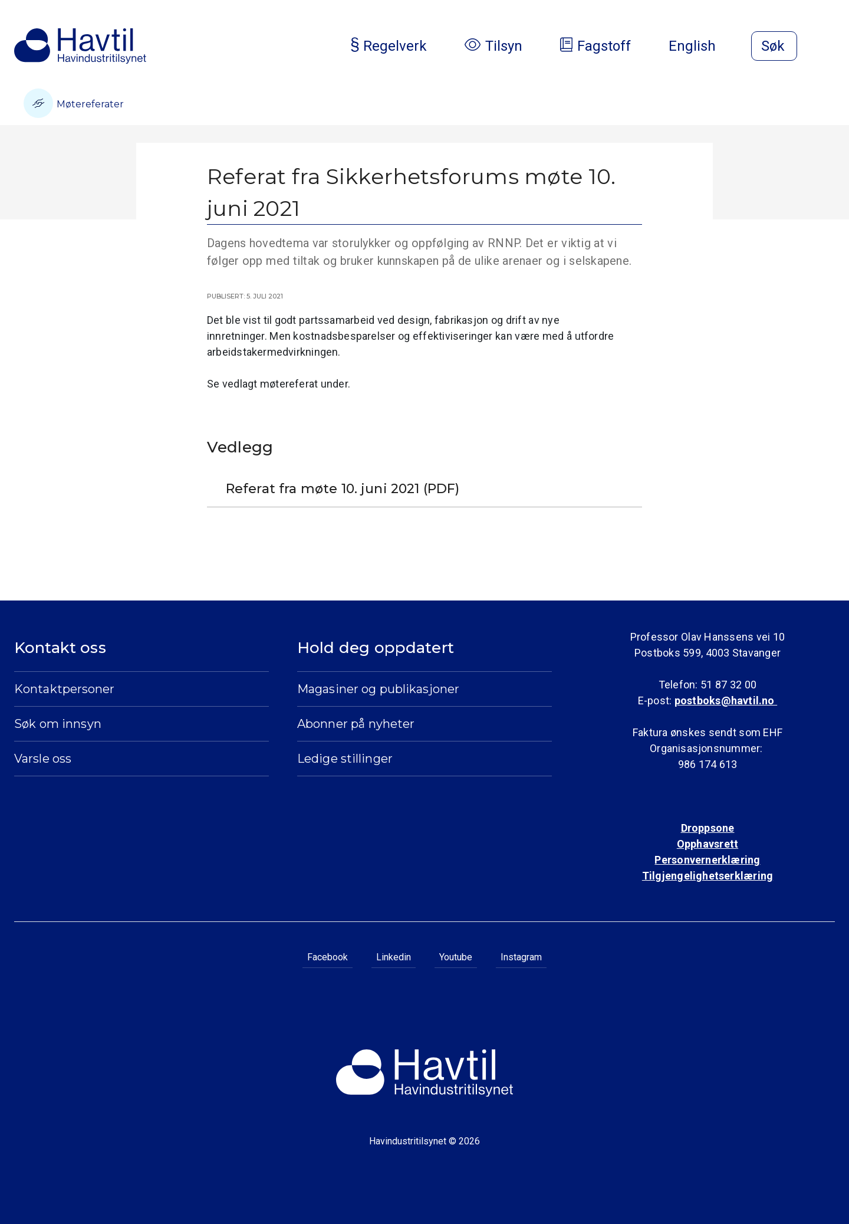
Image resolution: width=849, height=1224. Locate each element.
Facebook (327, 957)
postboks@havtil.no (725, 700)
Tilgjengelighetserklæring (707, 875)
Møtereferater (74, 103)
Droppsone (708, 828)
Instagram (521, 957)
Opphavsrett (707, 844)
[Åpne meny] (828, 47)
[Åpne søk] (774, 46)
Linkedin (393, 957)
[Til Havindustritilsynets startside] (80, 46)
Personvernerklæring (707, 860)
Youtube (455, 957)
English (702, 46)
